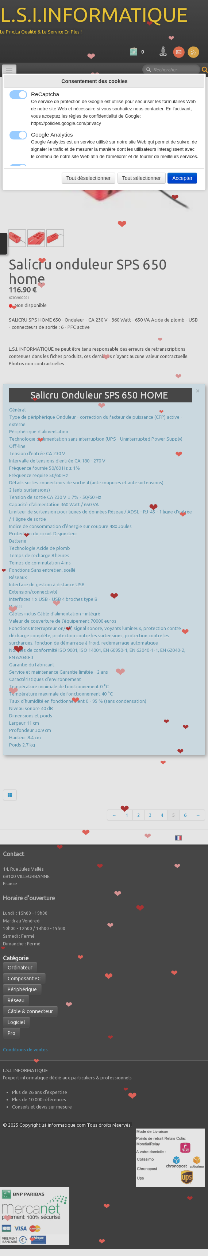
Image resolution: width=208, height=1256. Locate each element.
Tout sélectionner (141, 178)
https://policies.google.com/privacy (66, 123)
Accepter (182, 178)
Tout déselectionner (88, 178)
